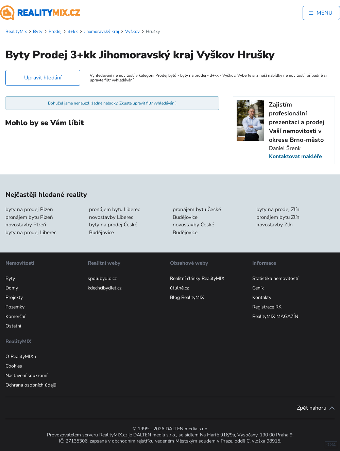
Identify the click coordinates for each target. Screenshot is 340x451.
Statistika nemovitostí (275, 278)
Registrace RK (267, 307)
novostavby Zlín (274, 224)
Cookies (13, 366)
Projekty (14, 297)
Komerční (15, 316)
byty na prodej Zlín (278, 209)
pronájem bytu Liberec (114, 209)
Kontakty (261, 297)
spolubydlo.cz (102, 278)
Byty (10, 278)
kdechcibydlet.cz (104, 288)
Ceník (258, 288)
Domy (11, 288)
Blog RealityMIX (187, 297)
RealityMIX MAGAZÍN (275, 316)
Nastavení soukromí (26, 375)
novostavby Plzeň (25, 224)
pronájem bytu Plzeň (29, 217)
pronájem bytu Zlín (278, 217)
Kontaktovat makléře (295, 156)
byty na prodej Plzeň (29, 209)
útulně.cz (179, 288)
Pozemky (14, 307)
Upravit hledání (43, 77)
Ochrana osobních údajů (30, 385)
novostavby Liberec (111, 217)
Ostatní (13, 326)
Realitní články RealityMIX (197, 278)
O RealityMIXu (20, 356)
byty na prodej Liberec (30, 232)
